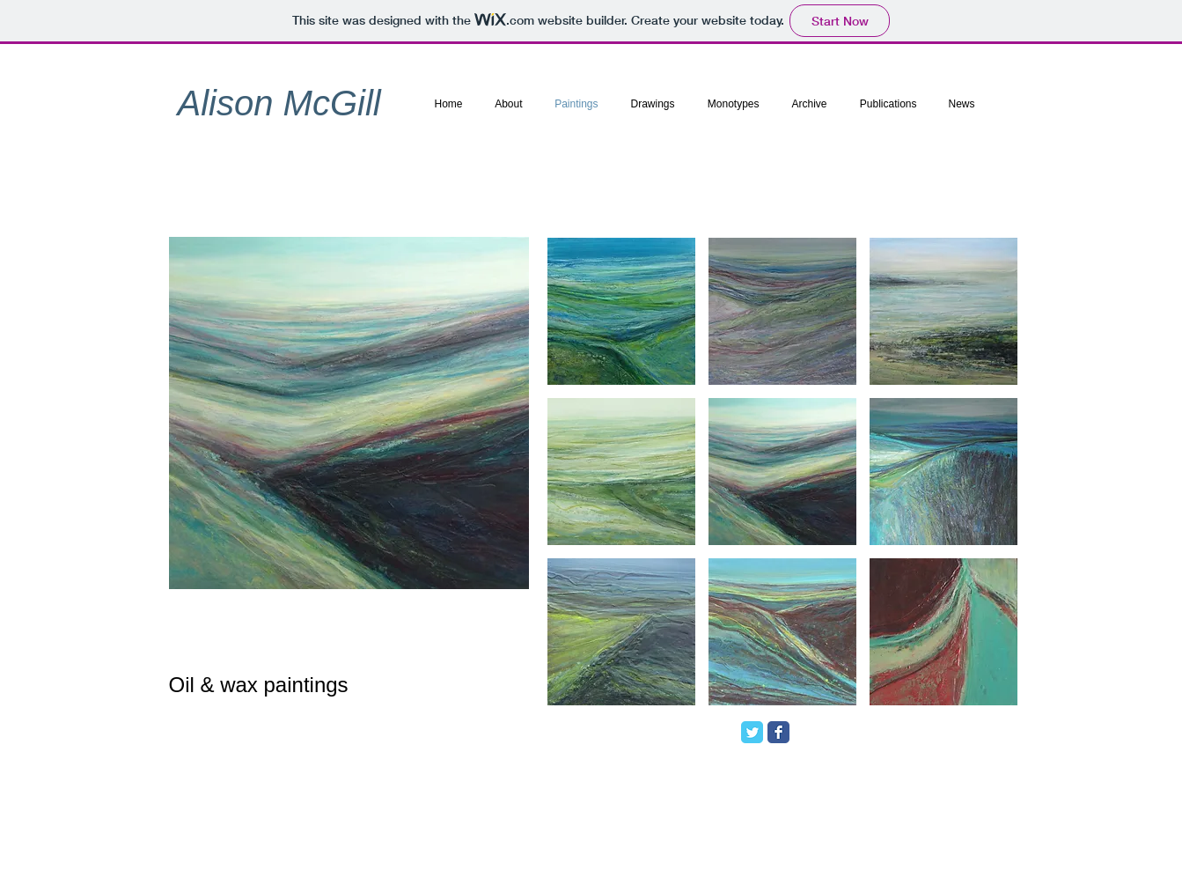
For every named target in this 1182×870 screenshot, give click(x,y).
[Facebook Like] (904, 738)
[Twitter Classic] (752, 732)
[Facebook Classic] (778, 732)
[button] (621, 311)
